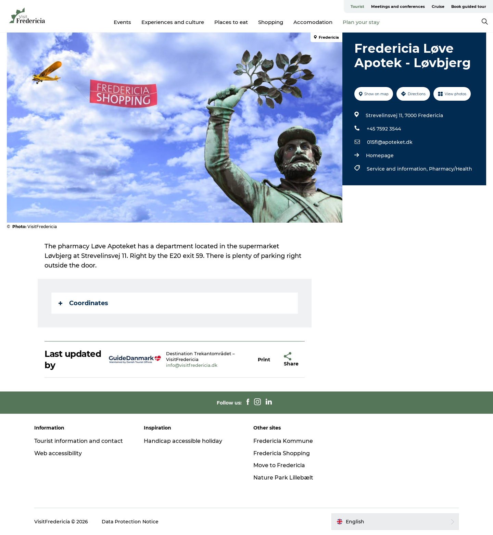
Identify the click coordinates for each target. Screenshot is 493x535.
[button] (264, 359)
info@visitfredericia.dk (191, 365)
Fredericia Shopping (281, 453)
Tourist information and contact (78, 441)
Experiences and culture (172, 22)
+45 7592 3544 (384, 129)
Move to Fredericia (279, 465)
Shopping (270, 22)
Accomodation (312, 22)
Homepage (380, 155)
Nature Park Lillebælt (283, 477)
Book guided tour (468, 6)
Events (122, 22)
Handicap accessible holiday (183, 441)
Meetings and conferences (398, 6)
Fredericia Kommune (283, 441)
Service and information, (398, 169)
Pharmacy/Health (450, 169)
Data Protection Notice (130, 522)
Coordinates (83, 303)
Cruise (438, 6)
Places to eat (231, 22)
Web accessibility (58, 453)
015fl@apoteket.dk (390, 142)
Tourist (357, 6)
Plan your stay (361, 22)
